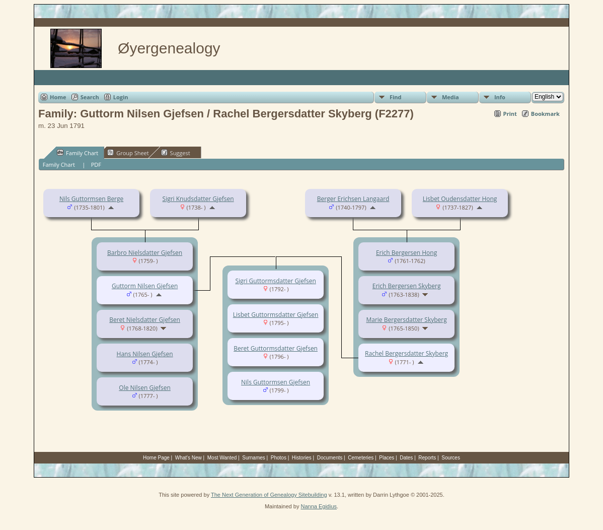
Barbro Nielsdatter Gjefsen (144, 252)
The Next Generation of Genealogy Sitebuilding (269, 495)
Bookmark (545, 113)
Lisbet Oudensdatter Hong (460, 198)
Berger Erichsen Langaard (353, 198)
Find (396, 97)
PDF (96, 164)
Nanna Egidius (318, 506)
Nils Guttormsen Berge (91, 198)
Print (510, 113)
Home (58, 97)
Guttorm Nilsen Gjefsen (145, 286)
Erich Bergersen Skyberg (406, 286)
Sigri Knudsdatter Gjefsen (198, 198)
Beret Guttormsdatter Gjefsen (276, 348)
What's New (188, 457)
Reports (427, 457)
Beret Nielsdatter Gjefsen (144, 319)
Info (499, 97)
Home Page (156, 457)
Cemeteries (360, 457)
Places (386, 457)
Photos (278, 457)
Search (90, 97)
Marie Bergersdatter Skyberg (406, 319)
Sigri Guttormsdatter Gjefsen (275, 281)
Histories (302, 457)
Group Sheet (128, 153)
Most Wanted (222, 457)
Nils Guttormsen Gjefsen (275, 382)
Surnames (253, 457)
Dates (406, 457)
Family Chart (77, 153)
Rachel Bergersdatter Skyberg (406, 353)
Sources (450, 457)
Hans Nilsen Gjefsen (145, 354)
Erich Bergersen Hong (406, 252)
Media (450, 97)
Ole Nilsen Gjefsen (145, 387)
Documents (330, 457)
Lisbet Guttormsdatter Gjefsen (276, 314)
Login (120, 97)
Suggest (175, 153)
